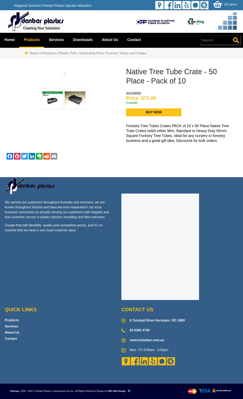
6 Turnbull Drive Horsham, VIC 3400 (157, 320)
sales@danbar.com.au (147, 340)
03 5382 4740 (140, 330)
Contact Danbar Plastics (121, 169)
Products (32, 40)
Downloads (83, 40)
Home (9, 40)
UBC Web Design (117, 391)
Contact (134, 40)
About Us (110, 40)
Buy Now (154, 112)
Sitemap (14, 391)
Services (56, 40)
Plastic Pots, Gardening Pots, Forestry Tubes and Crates (102, 53)
